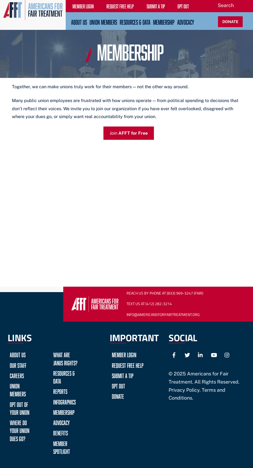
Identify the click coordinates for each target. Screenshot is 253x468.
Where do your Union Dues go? (19, 430)
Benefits (60, 432)
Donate (118, 395)
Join (129, 133)
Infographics (64, 401)
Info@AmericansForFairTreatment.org (163, 315)
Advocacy (185, 21)
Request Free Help (127, 364)
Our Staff (18, 364)
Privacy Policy (184, 390)
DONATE (230, 21)
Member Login (124, 354)
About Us (79, 21)
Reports (60, 390)
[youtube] (213, 354)
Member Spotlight (61, 446)
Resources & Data (135, 21)
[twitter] (187, 354)
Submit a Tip (122, 375)
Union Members (103, 21)
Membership (164, 21)
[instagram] (227, 354)
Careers (17, 375)
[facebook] (174, 354)
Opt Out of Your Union (19, 407)
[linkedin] (200, 354)
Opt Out (118, 385)
